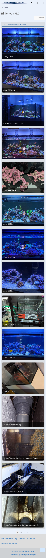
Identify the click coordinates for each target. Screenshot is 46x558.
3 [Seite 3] (24, 532)
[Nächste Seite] (28, 532)
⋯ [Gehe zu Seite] (21, 532)
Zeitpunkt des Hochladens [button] (16, 25)
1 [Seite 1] (17, 532)
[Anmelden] (37, 3)
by (23, 554)
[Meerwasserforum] (14, 2)
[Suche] (31, 3)
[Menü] (43, 3)
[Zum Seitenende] (42, 550)
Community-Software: (23, 551)
